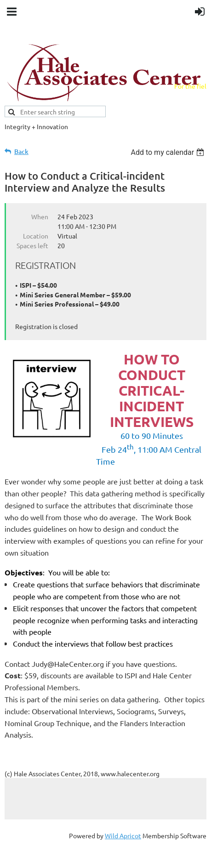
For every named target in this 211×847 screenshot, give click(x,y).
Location (35, 236)
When (39, 216)
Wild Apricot (123, 835)
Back (21, 151)
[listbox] (168, 152)
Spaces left (32, 245)
